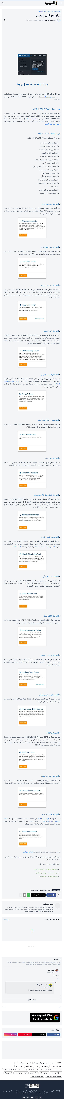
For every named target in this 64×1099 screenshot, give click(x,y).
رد (57, 978)
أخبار (53, 1063)
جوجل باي (39, 1069)
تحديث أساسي (29, 1066)
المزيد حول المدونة (21, 1093)
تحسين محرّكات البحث (47, 97)
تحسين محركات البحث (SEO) (53, 1069)
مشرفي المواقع (34, 890)
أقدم (4, 1007)
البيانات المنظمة (16, 547)
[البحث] (2, 3)
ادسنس (29, 1063)
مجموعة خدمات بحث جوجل (53, 1076)
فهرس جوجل (8, 1073)
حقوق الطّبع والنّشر (56, 1073)
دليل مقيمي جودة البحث (21, 1073)
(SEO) (36, 547)
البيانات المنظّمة (20, 1063)
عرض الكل (7, 919)
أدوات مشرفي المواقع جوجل (41, 1063)
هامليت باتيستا (32, 119)
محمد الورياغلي (43, 985)
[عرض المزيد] (20, 895)
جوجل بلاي (31, 1069)
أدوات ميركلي (28, 852)
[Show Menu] (61, 3)
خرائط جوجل (33, 1073)
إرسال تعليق (32, 1000)
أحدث (59, 1007)
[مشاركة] (5, 20)
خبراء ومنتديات (44, 1073)
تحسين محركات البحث (52, 124)
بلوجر (37, 1066)
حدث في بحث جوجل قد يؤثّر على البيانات (14, 1069)
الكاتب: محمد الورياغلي (44, 11)
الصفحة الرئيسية (56, 11)
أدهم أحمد (51, 970)
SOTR (59, 1063)
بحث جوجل (45, 1066)
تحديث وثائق (19, 1066)
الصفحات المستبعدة (56, 1066)
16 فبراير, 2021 (50, 972)
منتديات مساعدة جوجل (37, 1076)
